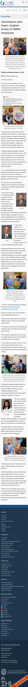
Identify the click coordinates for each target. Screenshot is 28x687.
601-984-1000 (14, 660)
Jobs (2, 523)
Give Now (3, 519)
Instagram (4, 610)
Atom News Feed (6, 616)
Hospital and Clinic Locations (8, 571)
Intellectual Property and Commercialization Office (12, 586)
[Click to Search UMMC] (23, 2)
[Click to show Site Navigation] (26, 2)
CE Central (3, 515)
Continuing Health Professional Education (11, 541)
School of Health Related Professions (9, 551)
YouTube (4, 609)
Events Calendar (5, 599)
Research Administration (7, 588)
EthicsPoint (4, 625)
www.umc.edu (4, 657)
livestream (6, 393)
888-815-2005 (15, 662)
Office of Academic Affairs (7, 543)
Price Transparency (5, 573)
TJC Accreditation (5, 633)
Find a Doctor (4, 569)
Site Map (3, 529)
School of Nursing (5, 555)
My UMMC (3, 525)
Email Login (4, 517)
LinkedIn (4, 612)
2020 (20, 10)
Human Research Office (6, 584)
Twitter (3, 607)
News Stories (9, 5)
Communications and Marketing (8, 597)
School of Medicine (5, 553)
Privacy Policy (4, 631)
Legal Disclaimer (5, 627)
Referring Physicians (6, 575)
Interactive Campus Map (7, 521)
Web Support (4, 635)
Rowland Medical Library (7, 545)
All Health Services (5, 564)
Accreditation (4, 537)
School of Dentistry (5, 547)
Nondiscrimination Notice (7, 629)
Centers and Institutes (6, 582)
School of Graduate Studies (7, 549)
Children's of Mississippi (6, 566)
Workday (3, 530)
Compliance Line (5, 623)
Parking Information (6, 527)
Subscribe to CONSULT (6, 603)
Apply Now (3, 539)
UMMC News (4, 601)
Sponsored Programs (6, 590)
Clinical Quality (4, 567)
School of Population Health (7, 557)
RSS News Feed (5, 614)
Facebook (4, 605)
